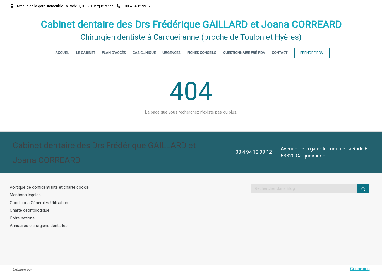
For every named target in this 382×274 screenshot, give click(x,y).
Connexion (360, 268)
